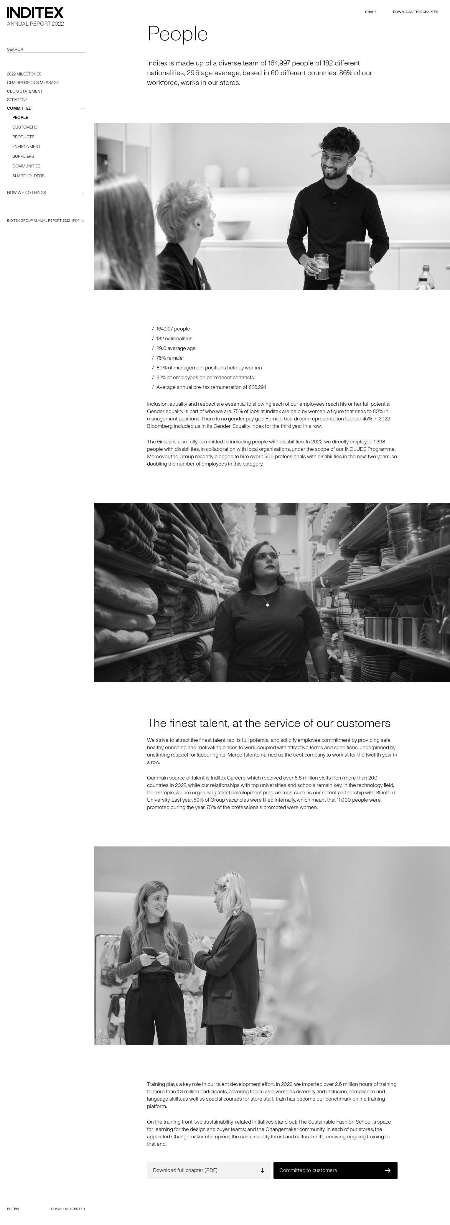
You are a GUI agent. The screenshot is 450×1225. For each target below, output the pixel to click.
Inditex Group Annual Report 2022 (45, 220)
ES (9, 1208)
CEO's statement (25, 91)
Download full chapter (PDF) (185, 1170)
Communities (26, 166)
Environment (26, 146)
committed (19, 108)
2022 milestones (24, 74)
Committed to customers (308, 1170)
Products (23, 137)
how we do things (26, 192)
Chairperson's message (33, 82)
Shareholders (28, 176)
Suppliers (23, 156)
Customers (24, 127)
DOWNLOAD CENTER (68, 1208)
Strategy (17, 100)
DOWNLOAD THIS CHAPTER (415, 11)
